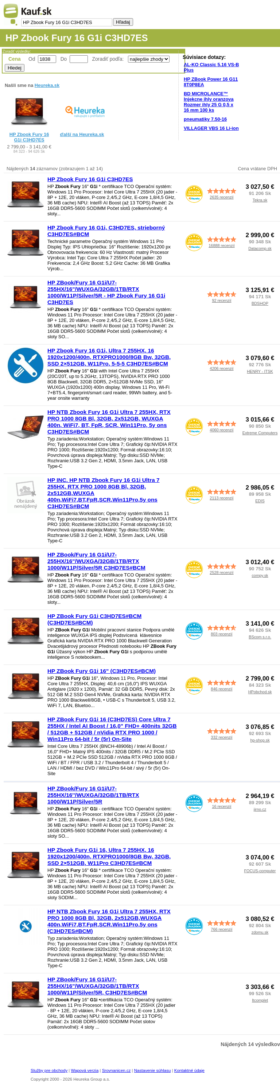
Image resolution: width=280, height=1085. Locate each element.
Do (64, 59)
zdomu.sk (260, 932)
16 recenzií (221, 806)
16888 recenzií (221, 245)
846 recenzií (221, 689)
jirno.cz (260, 809)
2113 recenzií (221, 498)
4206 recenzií (221, 368)
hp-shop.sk (259, 740)
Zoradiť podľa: (108, 59)
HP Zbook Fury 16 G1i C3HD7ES (29, 137)
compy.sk (260, 575)
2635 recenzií (221, 197)
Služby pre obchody (49, 1070)
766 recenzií (221, 929)
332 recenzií (221, 737)
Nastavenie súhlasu (152, 1070)
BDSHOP (260, 303)
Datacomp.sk (259, 248)
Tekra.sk (260, 200)
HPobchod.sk (260, 692)
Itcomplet (260, 1000)
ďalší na (82, 134)
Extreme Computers (260, 433)
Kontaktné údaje (189, 1070)
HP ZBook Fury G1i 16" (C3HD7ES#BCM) (101, 671)
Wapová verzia (85, 1070)
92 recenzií (221, 300)
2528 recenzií (221, 572)
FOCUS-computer (260, 871)
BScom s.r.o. (260, 637)
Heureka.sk (47, 85)
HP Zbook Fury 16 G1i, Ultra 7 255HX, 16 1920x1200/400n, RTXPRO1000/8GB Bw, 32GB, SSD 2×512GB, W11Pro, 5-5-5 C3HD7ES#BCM (109, 357)
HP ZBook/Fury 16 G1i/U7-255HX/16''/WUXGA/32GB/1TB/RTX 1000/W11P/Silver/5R (93, 795)
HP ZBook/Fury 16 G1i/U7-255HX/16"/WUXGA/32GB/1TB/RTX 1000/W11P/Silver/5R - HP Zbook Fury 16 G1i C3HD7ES (106, 292)
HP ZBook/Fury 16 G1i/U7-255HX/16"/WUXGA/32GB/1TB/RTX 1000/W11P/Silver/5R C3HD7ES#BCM (96, 561)
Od (31, 59)
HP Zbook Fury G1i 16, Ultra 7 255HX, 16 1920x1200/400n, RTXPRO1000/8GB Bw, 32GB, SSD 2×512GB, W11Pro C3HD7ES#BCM (109, 856)
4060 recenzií (221, 430)
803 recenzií (221, 634)
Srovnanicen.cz (116, 1070)
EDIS (259, 501)
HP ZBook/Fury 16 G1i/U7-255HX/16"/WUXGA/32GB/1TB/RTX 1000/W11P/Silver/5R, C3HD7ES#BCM (97, 986)
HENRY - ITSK (260, 371)
